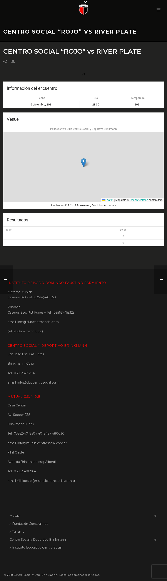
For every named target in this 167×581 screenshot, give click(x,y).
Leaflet (107, 200)
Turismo (17, 531)
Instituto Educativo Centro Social (36, 547)
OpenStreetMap (139, 200)
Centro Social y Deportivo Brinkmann (38, 540)
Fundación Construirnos (29, 524)
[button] (83, 162)
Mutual (15, 516)
